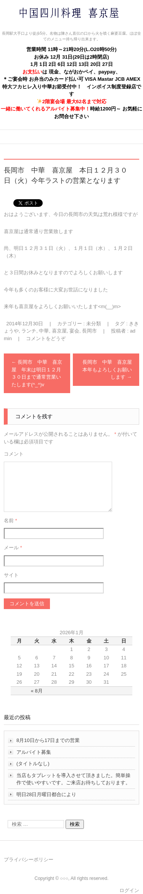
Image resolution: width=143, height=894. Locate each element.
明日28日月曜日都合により (46, 794)
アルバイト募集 (33, 752)
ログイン (129, 890)
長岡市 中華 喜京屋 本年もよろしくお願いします (109, 369)
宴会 (74, 331)
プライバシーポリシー (28, 859)
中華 (44, 331)
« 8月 (37, 691)
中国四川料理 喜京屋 (49, 27)
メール (13, 547)
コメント (14, 454)
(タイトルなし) (33, 763)
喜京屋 (59, 331)
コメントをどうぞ (46, 338)
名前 (10, 520)
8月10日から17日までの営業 (48, 740)
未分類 (93, 323)
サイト (11, 575)
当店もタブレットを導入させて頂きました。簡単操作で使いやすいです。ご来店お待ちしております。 (73, 779)
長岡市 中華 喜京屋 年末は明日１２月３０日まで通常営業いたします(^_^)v (37, 373)
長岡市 (89, 331)
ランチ (28, 331)
